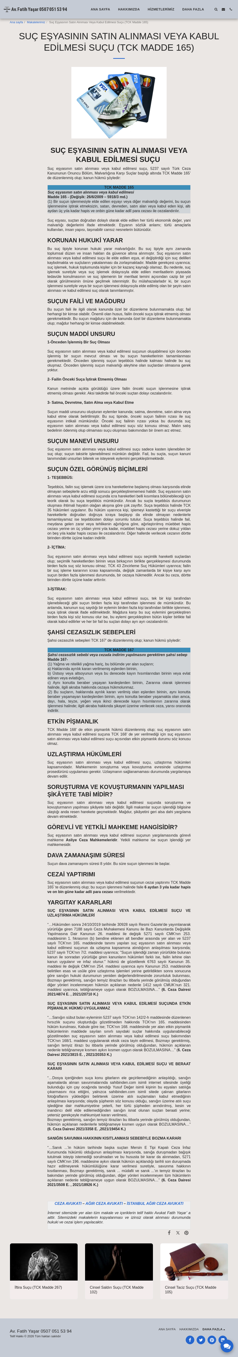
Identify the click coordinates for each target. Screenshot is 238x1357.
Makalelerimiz (36, 22)
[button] (215, 9)
